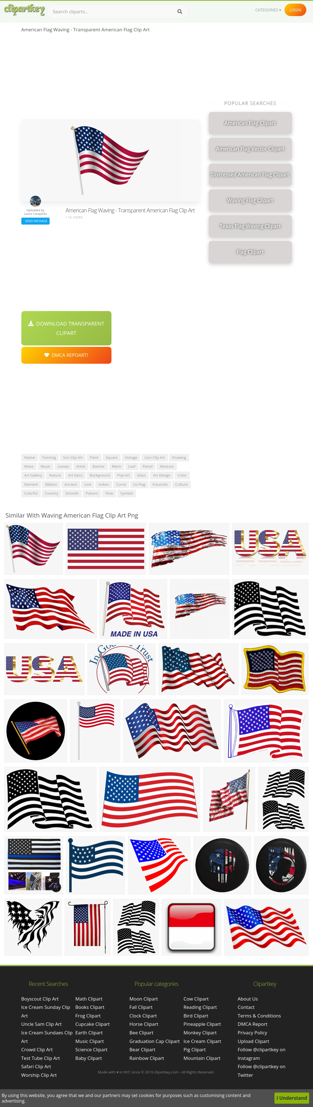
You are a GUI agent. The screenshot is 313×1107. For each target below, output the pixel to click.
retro (116, 466)
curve (121, 484)
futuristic (160, 484)
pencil (147, 466)
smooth (71, 493)
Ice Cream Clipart (202, 1041)
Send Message (35, 221)
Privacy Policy (252, 1032)
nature (55, 475)
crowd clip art (37, 1049)
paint (94, 457)
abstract (167, 466)
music (45, 466)
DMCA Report (252, 1024)
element (31, 484)
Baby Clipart (88, 1058)
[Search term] (118, 11)
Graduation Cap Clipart (154, 1041)
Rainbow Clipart (146, 1058)
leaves (63, 466)
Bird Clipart (196, 1015)
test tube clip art (40, 1058)
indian (103, 484)
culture (181, 484)
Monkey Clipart (200, 1032)
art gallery (33, 475)
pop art (123, 475)
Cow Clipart (196, 999)
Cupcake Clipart (92, 1024)
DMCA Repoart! (66, 355)
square (112, 457)
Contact (246, 1007)
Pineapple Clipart (202, 1024)
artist (80, 466)
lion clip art (154, 457)
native (29, 457)
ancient (70, 484)
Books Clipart (90, 1007)
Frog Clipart (88, 1015)
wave (29, 466)
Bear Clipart (142, 1049)
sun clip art (73, 457)
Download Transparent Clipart (66, 328)
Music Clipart (89, 1041)
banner (99, 466)
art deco (75, 475)
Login (295, 9)
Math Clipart (89, 999)
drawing (179, 457)
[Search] (179, 11)
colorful (31, 493)
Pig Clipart (195, 1049)
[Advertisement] (110, 78)
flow (109, 493)
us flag (139, 484)
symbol (126, 493)
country (51, 493)
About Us (248, 999)
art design (162, 475)
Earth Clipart (89, 1032)
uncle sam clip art (41, 1024)
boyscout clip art (40, 999)
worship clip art (39, 1075)
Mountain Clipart (202, 1058)
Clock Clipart (143, 1015)
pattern (92, 493)
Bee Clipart (141, 1032)
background (100, 475)
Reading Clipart (200, 1007)
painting (49, 457)
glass (141, 475)
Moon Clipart (143, 999)
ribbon (51, 484)
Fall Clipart (140, 1007)
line (87, 484)
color (182, 475)
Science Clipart (91, 1049)
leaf (132, 466)
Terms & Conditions (259, 1015)
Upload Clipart (253, 1041)
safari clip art (36, 1066)
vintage (131, 457)
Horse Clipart (143, 1024)
